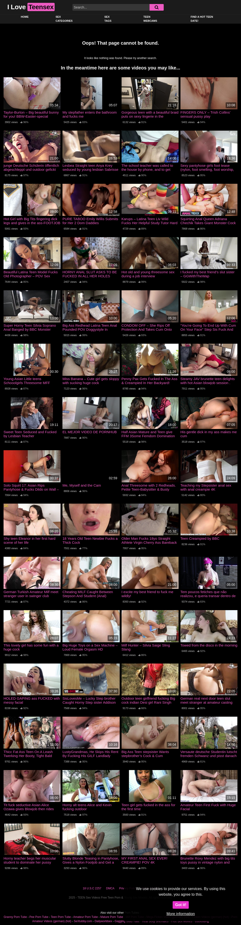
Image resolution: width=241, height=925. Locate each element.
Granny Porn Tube (15, 917)
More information (181, 914)
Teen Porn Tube (61, 917)
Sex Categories (64, 18)
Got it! (180, 905)
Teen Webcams (150, 18)
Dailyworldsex (103, 921)
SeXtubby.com (83, 921)
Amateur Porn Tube (85, 917)
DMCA (110, 888)
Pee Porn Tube (38, 917)
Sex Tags (107, 18)
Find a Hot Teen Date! (202, 18)
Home (25, 16)
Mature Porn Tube (111, 917)
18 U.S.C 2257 (92, 888)
